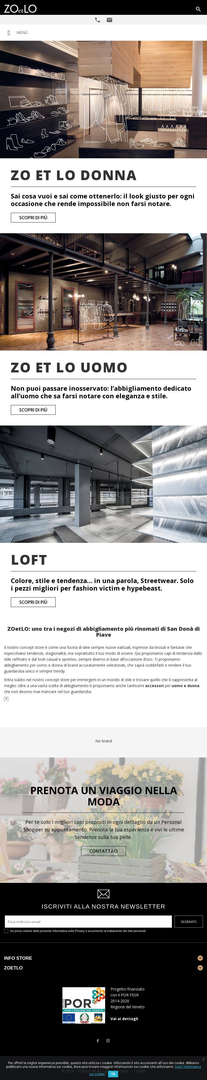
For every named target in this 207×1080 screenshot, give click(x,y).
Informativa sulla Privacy (68, 930)
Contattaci (103, 851)
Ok (113, 1074)
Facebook (97, 1040)
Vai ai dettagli (124, 1018)
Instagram (108, 1040)
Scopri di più (33, 218)
